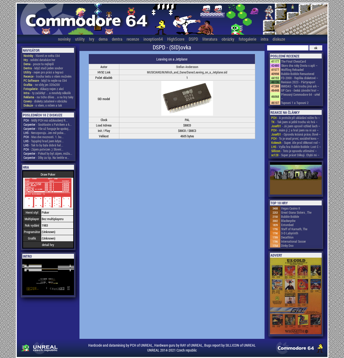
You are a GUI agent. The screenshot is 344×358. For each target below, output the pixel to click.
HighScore (175, 39)
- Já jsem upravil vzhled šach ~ (295, 126)
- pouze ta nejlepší (39, 64)
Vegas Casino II (290, 208)
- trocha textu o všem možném (47, 76)
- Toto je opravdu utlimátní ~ (294, 151)
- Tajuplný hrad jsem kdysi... (44, 141)
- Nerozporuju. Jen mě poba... (45, 133)
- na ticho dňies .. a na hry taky (48, 97)
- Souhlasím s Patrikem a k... (48, 124)
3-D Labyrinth (289, 233)
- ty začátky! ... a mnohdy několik (47, 93)
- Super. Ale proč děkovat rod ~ (295, 142)
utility (80, 39)
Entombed (287, 225)
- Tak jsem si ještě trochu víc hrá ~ (294, 122)
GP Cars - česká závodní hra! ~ (300, 90)
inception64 (153, 39)
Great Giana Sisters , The (296, 212)
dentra (117, 39)
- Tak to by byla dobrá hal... (43, 145)
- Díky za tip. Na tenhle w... (46, 157)
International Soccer (293, 241)
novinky (64, 39)
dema (103, 39)
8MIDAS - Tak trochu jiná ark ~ (300, 86)
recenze (133, 39)
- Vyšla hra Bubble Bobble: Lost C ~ (296, 147)
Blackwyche (288, 221)
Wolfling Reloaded (292, 70)
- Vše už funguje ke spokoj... (47, 128)
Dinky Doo (287, 245)
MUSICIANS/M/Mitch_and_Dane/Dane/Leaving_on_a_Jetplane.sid (187, 72)
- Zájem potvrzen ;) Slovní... (43, 149)
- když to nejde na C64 (45, 80)
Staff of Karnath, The (294, 229)
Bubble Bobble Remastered (297, 74)
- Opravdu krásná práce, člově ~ (296, 134)
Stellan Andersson (187, 67)
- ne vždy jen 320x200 (42, 85)
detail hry (48, 244)
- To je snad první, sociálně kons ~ (295, 138)
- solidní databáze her (39, 60)
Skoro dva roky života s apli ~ (299, 65)
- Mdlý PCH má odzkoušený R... (46, 120)
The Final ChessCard (293, 61)
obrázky (228, 39)
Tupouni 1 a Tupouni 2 (295, 103)
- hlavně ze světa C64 (42, 56)
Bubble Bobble (290, 216)
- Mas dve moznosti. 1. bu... (44, 137)
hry (91, 39)
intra (264, 39)
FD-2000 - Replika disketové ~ (299, 78)
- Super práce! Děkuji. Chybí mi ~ (295, 155)
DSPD (193, 39)
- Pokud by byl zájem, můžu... (48, 153)
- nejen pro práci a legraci (43, 72)
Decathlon (287, 237)
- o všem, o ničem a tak (43, 105)
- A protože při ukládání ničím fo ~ (295, 118)
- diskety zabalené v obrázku (45, 101)
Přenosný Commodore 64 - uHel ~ (300, 96)
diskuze (279, 39)
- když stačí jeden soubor (43, 68)
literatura (209, 39)
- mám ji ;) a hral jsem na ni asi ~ (295, 130)
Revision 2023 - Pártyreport (298, 82)
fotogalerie (247, 39)
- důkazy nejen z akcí (44, 89)
